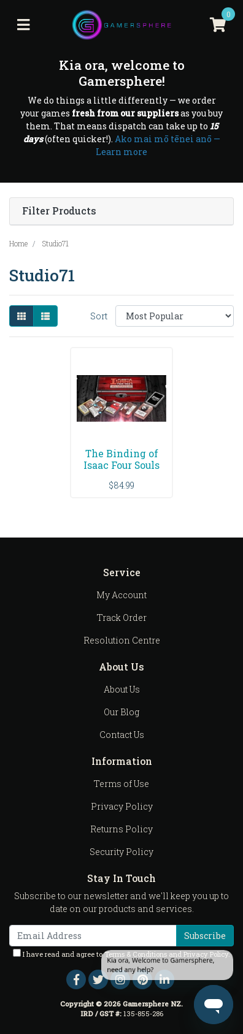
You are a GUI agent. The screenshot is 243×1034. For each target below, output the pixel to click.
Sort (98, 316)
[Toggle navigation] (23, 25)
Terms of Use (121, 783)
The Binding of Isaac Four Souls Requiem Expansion (121, 471)
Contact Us (121, 734)
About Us (122, 689)
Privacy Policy (122, 806)
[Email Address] (93, 935)
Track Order (122, 617)
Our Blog (121, 712)
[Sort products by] (174, 316)
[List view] (45, 316)
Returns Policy (121, 829)
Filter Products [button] (59, 211)
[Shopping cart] (218, 25)
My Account (121, 595)
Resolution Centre (121, 640)
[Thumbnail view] (21, 316)
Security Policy (121, 851)
